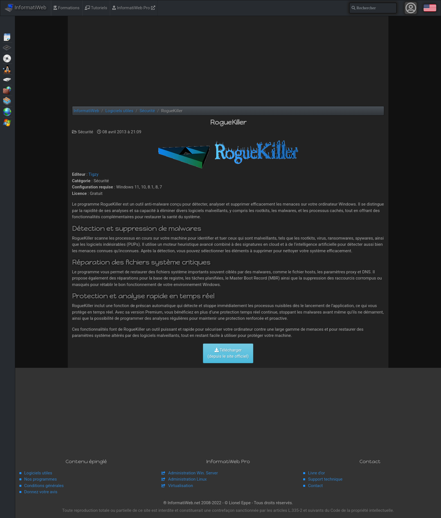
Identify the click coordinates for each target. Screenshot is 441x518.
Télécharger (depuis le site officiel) (228, 353)
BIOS (7, 47)
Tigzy (94, 174)
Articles (7, 36)
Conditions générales (44, 485)
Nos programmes (40, 479)
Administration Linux (187, 479)
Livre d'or (316, 473)
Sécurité (7, 89)
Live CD (7, 57)
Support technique (325, 479)
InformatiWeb (25, 8)
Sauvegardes (7, 79)
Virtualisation (7, 100)
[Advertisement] (228, 61)
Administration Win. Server (193, 473)
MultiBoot (7, 68)
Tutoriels (96, 7)
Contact (315, 485)
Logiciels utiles (38, 473)
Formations (66, 7)
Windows (7, 122)
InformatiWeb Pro (133, 7)
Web (7, 111)
